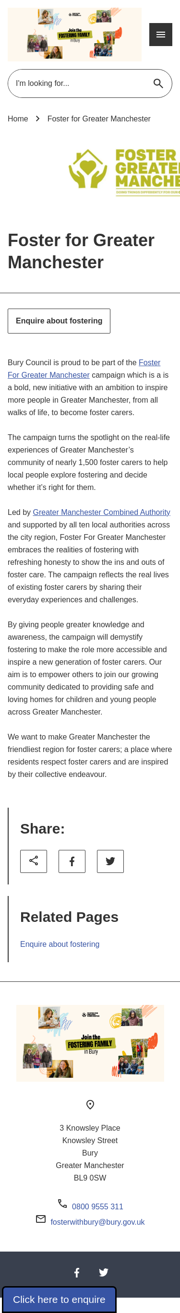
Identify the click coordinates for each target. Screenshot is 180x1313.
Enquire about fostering (59, 321)
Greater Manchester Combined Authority (101, 512)
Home (18, 119)
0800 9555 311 (97, 1207)
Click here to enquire (59, 1299)
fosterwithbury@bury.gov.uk (97, 1222)
